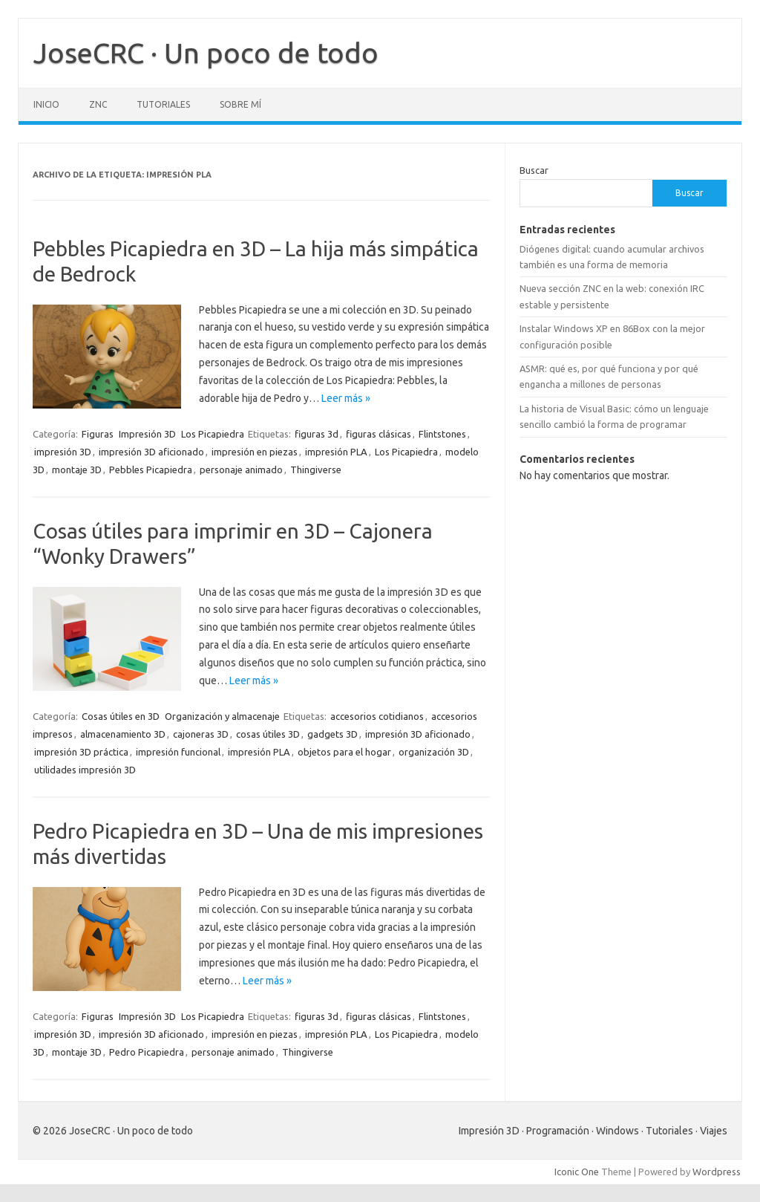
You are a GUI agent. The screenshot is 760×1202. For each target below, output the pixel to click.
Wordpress (716, 1171)
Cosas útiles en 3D (121, 716)
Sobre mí (240, 104)
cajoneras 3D (201, 734)
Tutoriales (163, 104)
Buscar (534, 170)
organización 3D (434, 752)
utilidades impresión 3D (85, 769)
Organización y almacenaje (222, 716)
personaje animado (241, 469)
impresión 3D (62, 451)
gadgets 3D (332, 734)
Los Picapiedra (212, 434)
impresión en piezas (255, 451)
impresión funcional (178, 752)
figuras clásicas (378, 434)
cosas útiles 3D (268, 734)
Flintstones (442, 434)
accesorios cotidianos (377, 716)
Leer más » (345, 398)
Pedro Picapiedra (146, 1052)
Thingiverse (315, 469)
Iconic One (576, 1171)
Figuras (98, 434)
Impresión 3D (147, 434)
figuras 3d (316, 434)
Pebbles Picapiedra (150, 469)
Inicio (46, 104)
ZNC (98, 104)
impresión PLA (336, 451)
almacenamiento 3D (123, 734)
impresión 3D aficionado (151, 451)
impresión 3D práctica (81, 752)
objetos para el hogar (344, 752)
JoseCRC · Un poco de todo (206, 52)
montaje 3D (77, 469)
